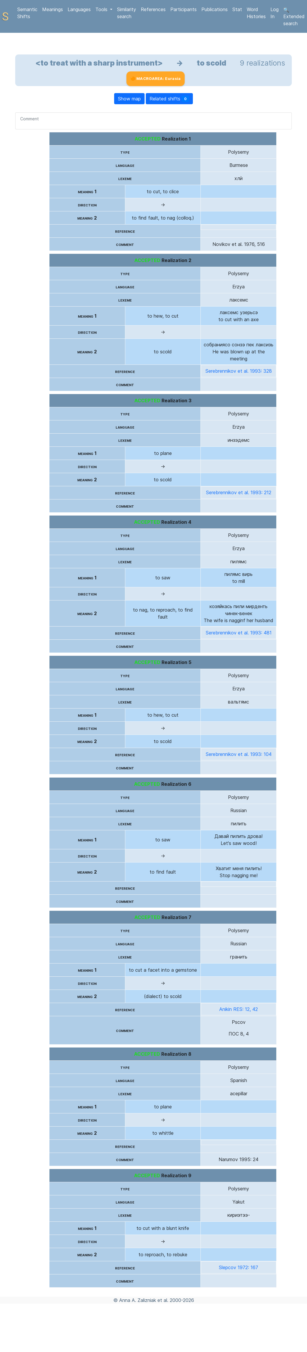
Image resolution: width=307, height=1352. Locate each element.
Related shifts (169, 99)
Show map (129, 99)
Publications (214, 9)
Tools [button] (102, 9)
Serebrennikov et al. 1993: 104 (239, 754)
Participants (183, 9)
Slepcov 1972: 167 (238, 1267)
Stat (237, 9)
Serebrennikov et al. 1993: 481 (239, 633)
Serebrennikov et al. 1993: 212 (238, 492)
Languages (79, 9)
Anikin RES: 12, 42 (238, 1009)
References (153, 9)
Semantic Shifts (27, 12)
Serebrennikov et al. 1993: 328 (238, 371)
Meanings (52, 9)
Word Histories (256, 12)
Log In (274, 12)
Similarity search (126, 12)
